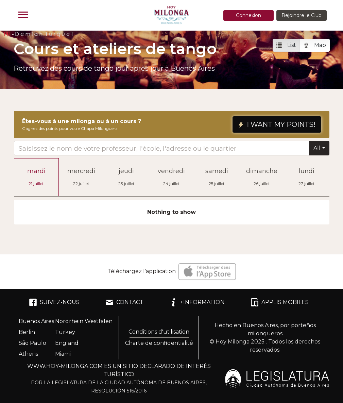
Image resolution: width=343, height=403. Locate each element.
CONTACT (124, 302)
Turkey (65, 332)
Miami (63, 354)
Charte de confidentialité (159, 343)
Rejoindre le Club (301, 15)
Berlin (27, 332)
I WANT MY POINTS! (276, 124)
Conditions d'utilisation (158, 332)
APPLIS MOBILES (280, 302)
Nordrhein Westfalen (84, 321)
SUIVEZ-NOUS (54, 302)
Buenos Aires (36, 321)
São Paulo (32, 343)
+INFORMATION (197, 302)
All (317, 148)
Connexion (248, 15)
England (67, 343)
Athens (28, 354)
